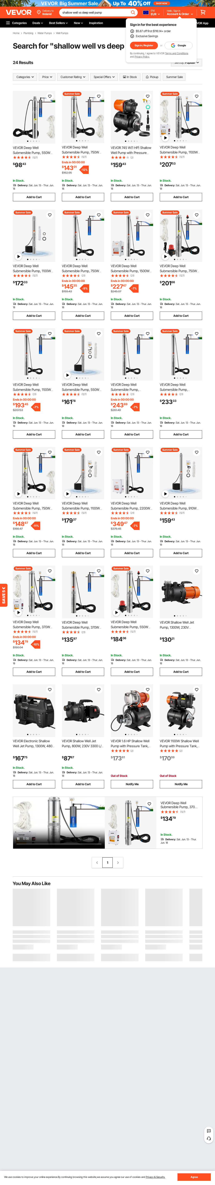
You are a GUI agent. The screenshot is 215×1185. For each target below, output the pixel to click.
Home (16, 33)
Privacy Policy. (142, 56)
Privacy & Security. (155, 1177)
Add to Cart (34, 197)
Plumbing (28, 33)
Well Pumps (62, 33)
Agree (194, 1177)
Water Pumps (45, 33)
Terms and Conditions (176, 53)
